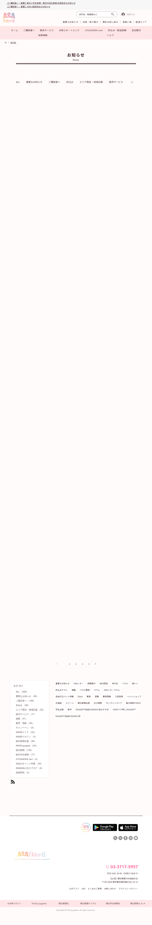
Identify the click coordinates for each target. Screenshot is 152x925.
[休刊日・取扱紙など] (97, 14)
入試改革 (119, 696)
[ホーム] (5, 42)
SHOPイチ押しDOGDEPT (124, 709)
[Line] (136, 838)
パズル (125, 683)
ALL (18, 82)
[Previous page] (56, 664)
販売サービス (116, 82)
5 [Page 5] (89, 664)
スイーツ (70, 702)
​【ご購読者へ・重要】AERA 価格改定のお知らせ (28, 6)
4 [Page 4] (82, 664)
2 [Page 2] (69, 664)
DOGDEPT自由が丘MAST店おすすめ (92, 709)
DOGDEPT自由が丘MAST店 (68, 716)
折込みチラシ (62, 689)
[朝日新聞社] (63, 903)
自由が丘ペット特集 (65, 696)
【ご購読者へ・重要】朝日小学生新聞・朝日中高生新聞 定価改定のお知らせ (41, 3)
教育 (89, 696)
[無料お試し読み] (110, 22)
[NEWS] (13, 42)
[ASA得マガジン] (14, 903)
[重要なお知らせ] (70, 22)
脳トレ (135, 683)
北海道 (59, 702)
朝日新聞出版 (84, 702)
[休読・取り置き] (91, 22)
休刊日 (115, 683)
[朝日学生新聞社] (113, 903)
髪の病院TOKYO (133, 702)
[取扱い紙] (127, 22)
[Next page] (95, 664)
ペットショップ (134, 696)
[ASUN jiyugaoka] (39, 903)
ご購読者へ (54, 82)
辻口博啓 (98, 702)
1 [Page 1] (63, 664)
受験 (97, 696)
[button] (29, 30)
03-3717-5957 (124, 866)
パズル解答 (85, 689)
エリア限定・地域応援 (91, 82)
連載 (74, 689)
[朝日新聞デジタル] (88, 903)
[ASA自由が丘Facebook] (125, 838)
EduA (80, 696)
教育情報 (107, 696)
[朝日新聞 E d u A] (137, 903)
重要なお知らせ (34, 82)
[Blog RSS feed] (13, 782)
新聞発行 (91, 683)
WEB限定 (104, 683)
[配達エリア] (141, 22)
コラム (97, 689)
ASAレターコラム (112, 689)
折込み (69, 82)
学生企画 (60, 709)
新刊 (70, 709)
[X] (115, 838)
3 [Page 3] (76, 664)
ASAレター (78, 683)
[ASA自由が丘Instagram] (131, 838)
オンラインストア (114, 702)
